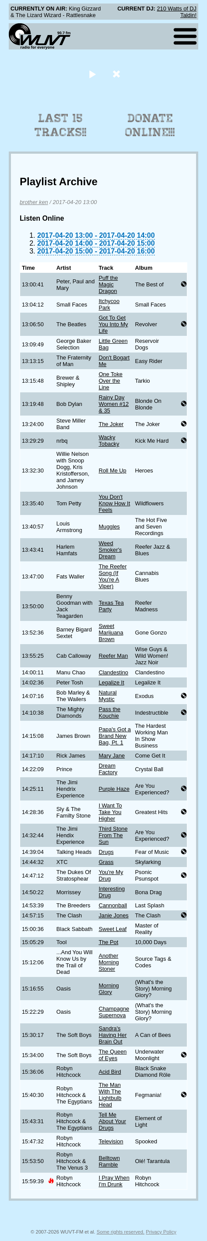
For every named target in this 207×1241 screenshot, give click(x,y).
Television (110, 1141)
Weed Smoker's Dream (110, 550)
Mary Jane (111, 755)
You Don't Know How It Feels (114, 503)
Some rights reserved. (120, 1231)
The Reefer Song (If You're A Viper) (112, 576)
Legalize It (111, 682)
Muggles (108, 526)
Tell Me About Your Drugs (112, 1121)
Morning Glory (108, 988)
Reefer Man (113, 655)
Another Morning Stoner (108, 962)
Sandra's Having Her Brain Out (112, 1035)
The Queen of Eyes (112, 1054)
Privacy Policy (161, 1231)
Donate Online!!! (150, 125)
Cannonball (112, 905)
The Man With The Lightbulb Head (109, 1095)
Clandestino (113, 672)
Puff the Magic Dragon (108, 284)
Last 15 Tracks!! (61, 125)
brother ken (34, 202)
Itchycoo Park (108, 304)
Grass (105, 862)
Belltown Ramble (108, 1161)
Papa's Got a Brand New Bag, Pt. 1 (114, 736)
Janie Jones (113, 915)
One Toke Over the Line (110, 381)
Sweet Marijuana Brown (110, 632)
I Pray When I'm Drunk (113, 1181)
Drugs (105, 852)
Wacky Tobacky (108, 440)
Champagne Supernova (113, 1012)
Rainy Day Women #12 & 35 (113, 404)
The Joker (110, 424)
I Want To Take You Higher (110, 812)
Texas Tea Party (110, 606)
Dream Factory (107, 769)
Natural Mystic (107, 695)
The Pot (108, 942)
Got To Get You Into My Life (113, 324)
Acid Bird (109, 1071)
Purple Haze (113, 789)
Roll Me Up (112, 470)
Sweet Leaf (112, 929)
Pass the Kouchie (109, 712)
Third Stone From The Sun (112, 835)
